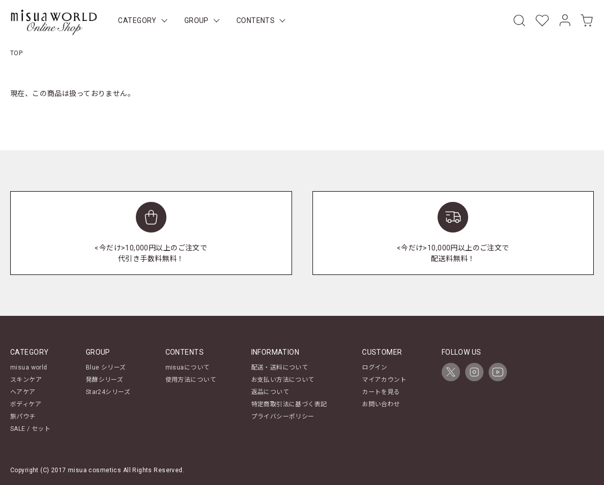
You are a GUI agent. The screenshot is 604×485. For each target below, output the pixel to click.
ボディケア (25, 404)
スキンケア (26, 379)
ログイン (375, 367)
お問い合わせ (381, 404)
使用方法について (190, 379)
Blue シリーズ (106, 367)
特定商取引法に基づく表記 (289, 404)
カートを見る (381, 392)
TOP (16, 53)
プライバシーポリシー (283, 416)
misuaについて (187, 367)
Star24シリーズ (108, 392)
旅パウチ (23, 416)
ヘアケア (23, 392)
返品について (270, 392)
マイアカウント (384, 379)
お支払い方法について (283, 379)
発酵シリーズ (105, 379)
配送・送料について (279, 367)
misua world (28, 367)
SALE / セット (30, 428)
